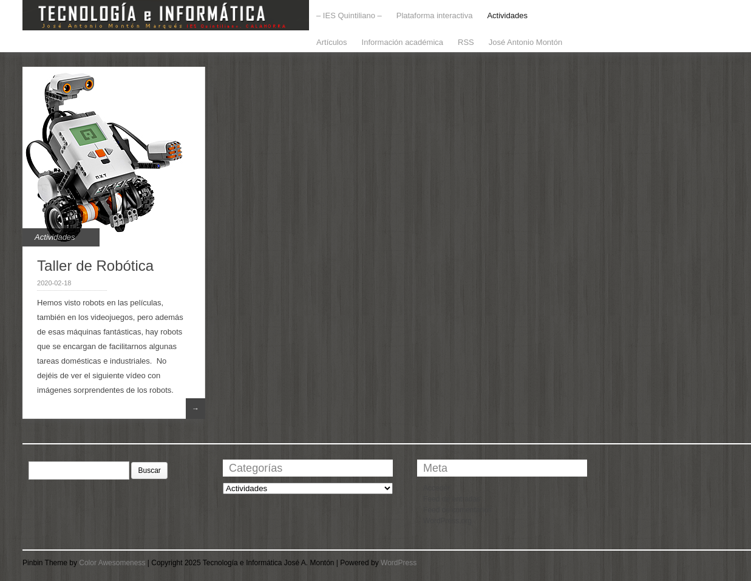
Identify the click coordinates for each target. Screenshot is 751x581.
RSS (466, 42)
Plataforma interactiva (434, 15)
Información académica (402, 42)
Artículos (331, 42)
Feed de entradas (451, 499)
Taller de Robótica (95, 265)
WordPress (398, 563)
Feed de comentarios (457, 510)
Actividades (507, 15)
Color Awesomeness (112, 563)
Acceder (436, 488)
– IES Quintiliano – (349, 15)
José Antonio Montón (525, 42)
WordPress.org (447, 521)
